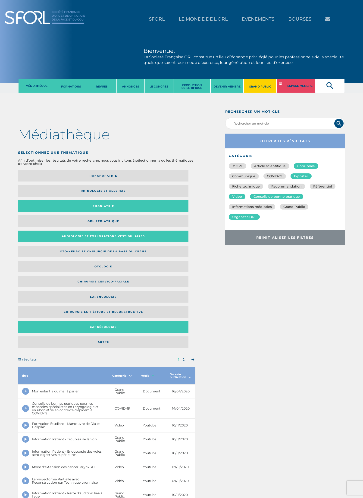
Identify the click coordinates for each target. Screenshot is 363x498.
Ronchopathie (38, 175)
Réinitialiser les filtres (285, 237)
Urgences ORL (244, 217)
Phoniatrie (127, 175)
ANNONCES (130, 86)
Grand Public (294, 207)
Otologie (127, 192)
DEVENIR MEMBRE (227, 86)
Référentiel (322, 186)
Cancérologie (127, 210)
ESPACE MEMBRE (300, 86)
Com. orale (306, 166)
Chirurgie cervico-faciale (170, 192)
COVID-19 (274, 176)
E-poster (301, 176)
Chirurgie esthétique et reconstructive (81, 210)
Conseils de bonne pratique (276, 196)
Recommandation (286, 186)
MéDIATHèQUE (36, 86)
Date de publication (180, 246)
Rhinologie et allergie (79, 175)
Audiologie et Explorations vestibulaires (35, 192)
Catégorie (122, 245)
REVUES (102, 86)
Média (147, 245)
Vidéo (237, 196)
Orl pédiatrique (171, 175)
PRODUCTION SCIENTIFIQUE (192, 86)
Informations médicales (252, 207)
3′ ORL (237, 166)
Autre (171, 210)
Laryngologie (38, 210)
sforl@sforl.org (89, 469)
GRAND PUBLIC (260, 86)
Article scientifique (270, 166)
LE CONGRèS (159, 86)
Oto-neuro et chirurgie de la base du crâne (81, 192)
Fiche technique (246, 186)
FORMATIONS (71, 86)
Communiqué (243, 176)
